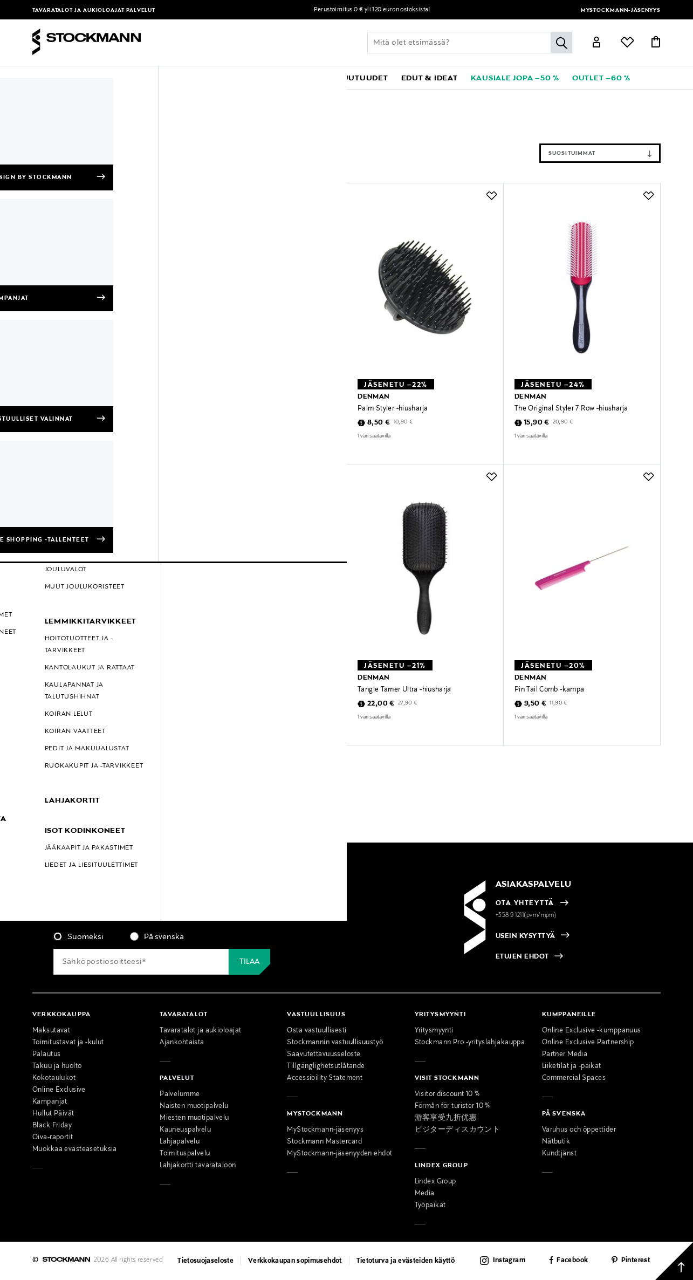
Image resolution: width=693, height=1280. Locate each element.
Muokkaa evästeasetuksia (74, 1149)
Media (425, 1193)
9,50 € (535, 704)
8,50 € (378, 423)
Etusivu (45, 97)
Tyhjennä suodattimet (120, 122)
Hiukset (162, 97)
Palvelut (140, 10)
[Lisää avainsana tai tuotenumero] (469, 42)
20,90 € (563, 422)
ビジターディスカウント (457, 1130)
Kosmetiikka (122, 97)
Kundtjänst (559, 1154)
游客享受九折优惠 (446, 1118)
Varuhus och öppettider (579, 1130)
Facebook (572, 1260)
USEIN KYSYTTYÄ (525, 936)
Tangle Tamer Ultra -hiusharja (247, 690)
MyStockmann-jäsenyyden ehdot (339, 1154)
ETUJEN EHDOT (522, 957)
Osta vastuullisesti (316, 1031)
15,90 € (537, 423)
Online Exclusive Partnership (588, 1042)
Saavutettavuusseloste (323, 1054)
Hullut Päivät (53, 1114)
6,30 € (222, 423)
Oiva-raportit (52, 1137)
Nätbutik (556, 1142)
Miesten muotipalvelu (194, 1118)
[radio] (78, 937)
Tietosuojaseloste (205, 1261)
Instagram (509, 1260)
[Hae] (561, 42)
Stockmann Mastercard (324, 1142)
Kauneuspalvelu (185, 1130)
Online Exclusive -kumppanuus (591, 1031)
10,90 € (403, 422)
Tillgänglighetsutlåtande (326, 1066)
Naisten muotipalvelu (194, 1106)
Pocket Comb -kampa (235, 409)
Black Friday (52, 1126)
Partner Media (565, 1054)
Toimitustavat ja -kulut (68, 1042)
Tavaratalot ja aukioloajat (79, 10)
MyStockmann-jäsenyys (621, 10)
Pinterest (635, 1260)
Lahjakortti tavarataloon (198, 1165)
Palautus (46, 1054)
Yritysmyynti (434, 1031)
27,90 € (250, 703)
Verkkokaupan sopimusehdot (295, 1261)
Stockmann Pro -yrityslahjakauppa (470, 1042)
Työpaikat (430, 1205)
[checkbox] (185, 940)
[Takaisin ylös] (674, 1261)
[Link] (596, 43)
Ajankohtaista (182, 1042)
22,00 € (224, 704)
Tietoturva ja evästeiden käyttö (405, 1261)
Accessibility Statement (324, 1078)
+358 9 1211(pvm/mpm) (526, 915)
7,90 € (245, 422)
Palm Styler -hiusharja (393, 409)
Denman (79, 97)
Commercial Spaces (574, 1078)
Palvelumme (180, 1094)
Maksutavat (51, 1031)
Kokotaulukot (54, 1078)
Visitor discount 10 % (447, 1094)
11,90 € (558, 703)
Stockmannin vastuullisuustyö (335, 1042)
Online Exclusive (59, 1090)
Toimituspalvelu (185, 1154)
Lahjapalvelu (180, 1142)
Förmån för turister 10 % (452, 1106)
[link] (306, 77)
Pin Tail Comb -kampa (549, 690)
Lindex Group (435, 1182)
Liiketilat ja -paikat (571, 1066)
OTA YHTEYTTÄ (525, 903)
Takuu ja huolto (56, 1066)
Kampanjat (49, 1102)
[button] (64, 77)
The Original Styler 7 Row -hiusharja (571, 409)
